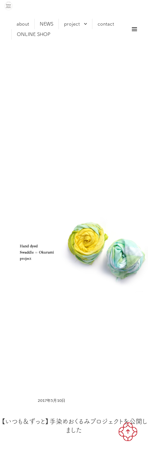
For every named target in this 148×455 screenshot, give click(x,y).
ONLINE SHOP (33, 34)
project (72, 23)
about (22, 23)
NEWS (46, 23)
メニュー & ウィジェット (134, 36)
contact (106, 23)
